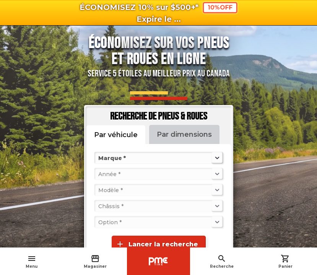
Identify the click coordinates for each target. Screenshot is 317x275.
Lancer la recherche (156, 244)
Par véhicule (116, 135)
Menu (31, 261)
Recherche (222, 261)
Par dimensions (184, 134)
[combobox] (99, 157)
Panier (285, 261)
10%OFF (219, 7)
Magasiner (95, 261)
